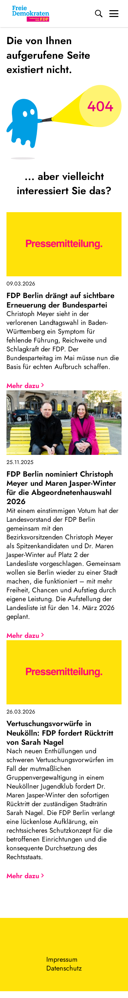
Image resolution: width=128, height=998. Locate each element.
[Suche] (98, 13)
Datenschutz (64, 968)
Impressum (62, 959)
